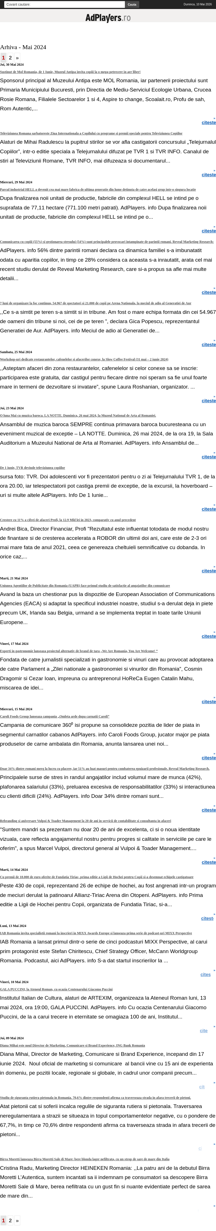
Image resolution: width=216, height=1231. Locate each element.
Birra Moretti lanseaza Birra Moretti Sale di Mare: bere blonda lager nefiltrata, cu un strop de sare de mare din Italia (84, 1159)
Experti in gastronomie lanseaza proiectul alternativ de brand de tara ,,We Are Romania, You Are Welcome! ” (79, 651)
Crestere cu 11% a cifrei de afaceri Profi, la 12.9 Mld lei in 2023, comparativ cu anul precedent (68, 520)
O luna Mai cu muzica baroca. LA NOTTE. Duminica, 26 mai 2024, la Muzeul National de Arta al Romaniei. (78, 415)
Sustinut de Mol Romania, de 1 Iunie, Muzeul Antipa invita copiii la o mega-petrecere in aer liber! (70, 72)
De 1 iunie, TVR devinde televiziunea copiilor (32, 468)
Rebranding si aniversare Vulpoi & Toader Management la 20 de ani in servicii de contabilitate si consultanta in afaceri (85, 821)
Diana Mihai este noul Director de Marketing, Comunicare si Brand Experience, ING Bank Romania (72, 1045)
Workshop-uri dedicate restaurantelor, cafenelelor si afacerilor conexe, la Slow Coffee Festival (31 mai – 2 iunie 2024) (84, 359)
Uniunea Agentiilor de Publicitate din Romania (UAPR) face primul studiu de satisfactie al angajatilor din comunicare (85, 586)
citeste (208, 974)
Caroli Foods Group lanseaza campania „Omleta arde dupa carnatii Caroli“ (54, 716)
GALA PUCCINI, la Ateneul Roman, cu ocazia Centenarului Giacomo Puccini (56, 989)
